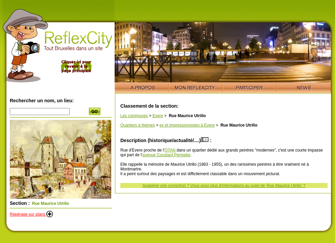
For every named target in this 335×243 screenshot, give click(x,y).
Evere (157, 115)
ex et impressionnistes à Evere (187, 125)
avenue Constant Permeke (166, 155)
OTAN (170, 150)
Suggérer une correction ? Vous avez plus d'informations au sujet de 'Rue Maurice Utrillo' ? (223, 185)
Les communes (134, 115)
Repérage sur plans (31, 214)
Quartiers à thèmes (137, 125)
